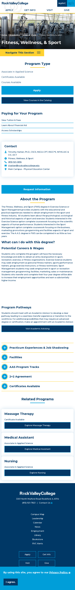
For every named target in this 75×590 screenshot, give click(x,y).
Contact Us (44, 503)
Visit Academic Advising (38, 329)
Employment (37, 531)
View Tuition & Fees (11, 120)
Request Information (36, 189)
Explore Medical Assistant (37, 449)
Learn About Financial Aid (14, 125)
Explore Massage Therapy (37, 425)
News (37, 527)
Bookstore (37, 539)
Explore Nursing (37, 473)
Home (4, 35)
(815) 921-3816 (15, 162)
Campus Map (37, 514)
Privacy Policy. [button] (58, 572)
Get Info (30, 10)
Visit (50, 10)
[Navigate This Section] (22, 52)
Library (37, 535)
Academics (15, 35)
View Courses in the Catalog (37, 100)
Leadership (37, 518)
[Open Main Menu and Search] (71, 3)
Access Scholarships (11, 130)
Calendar (37, 523)
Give (66, 10)
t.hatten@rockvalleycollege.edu (23, 165)
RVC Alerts (37, 543)
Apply (9, 10)
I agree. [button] (11, 582)
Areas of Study (29, 35)
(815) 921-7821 (29, 503)
